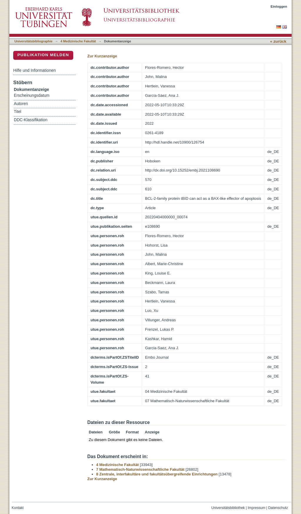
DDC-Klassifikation (30, 120)
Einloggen (279, 6)
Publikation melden (43, 55)
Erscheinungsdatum (31, 95)
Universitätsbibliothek (228, 508)
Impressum (256, 508)
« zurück (278, 41)
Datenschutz (278, 508)
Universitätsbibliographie (33, 41)
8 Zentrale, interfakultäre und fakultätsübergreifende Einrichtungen (157, 474)
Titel (17, 111)
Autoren (21, 104)
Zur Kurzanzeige (102, 56)
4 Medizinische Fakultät (78, 41)
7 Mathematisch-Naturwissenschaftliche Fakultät (140, 469)
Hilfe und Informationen (34, 70)
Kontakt (18, 508)
